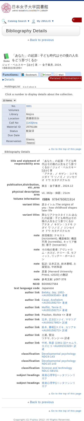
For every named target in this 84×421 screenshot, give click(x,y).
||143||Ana (31, 122)
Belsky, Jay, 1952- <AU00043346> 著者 (55, 294)
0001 (29, 106)
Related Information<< (66, 78)
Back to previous (42, 39)
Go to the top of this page (66, 149)
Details (10, 79)
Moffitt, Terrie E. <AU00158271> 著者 (55, 309)
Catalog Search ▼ (15, 21)
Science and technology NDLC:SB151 (57, 369)
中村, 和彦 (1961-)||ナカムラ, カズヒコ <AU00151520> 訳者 (59, 346)
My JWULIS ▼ (42, 21)
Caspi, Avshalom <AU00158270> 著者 (55, 301)
